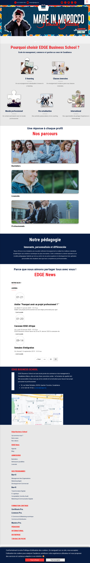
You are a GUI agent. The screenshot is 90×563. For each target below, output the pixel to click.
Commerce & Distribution (19, 519)
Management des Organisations (21, 478)
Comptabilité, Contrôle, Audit (20, 496)
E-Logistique (15, 493)
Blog (13, 451)
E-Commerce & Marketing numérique (22, 516)
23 (56, 359)
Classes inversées (60, 78)
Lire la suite (19, 312)
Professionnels (18, 226)
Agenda (14, 448)
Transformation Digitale (19, 491)
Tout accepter (55, 560)
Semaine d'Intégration (24, 347)
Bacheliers (16, 166)
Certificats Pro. (17, 509)
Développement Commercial (20, 483)
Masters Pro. (16, 523)
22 (51, 359)
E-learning (29, 78)
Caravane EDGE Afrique (24, 326)
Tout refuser (34, 560)
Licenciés (16, 196)
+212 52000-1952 (21, 2)
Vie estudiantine (45, 111)
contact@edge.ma (34, 2)
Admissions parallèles (18, 461)
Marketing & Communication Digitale (22, 499)
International (76, 111)
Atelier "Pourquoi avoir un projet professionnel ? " (36, 304)
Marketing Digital (16, 481)
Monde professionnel (14, 111)
